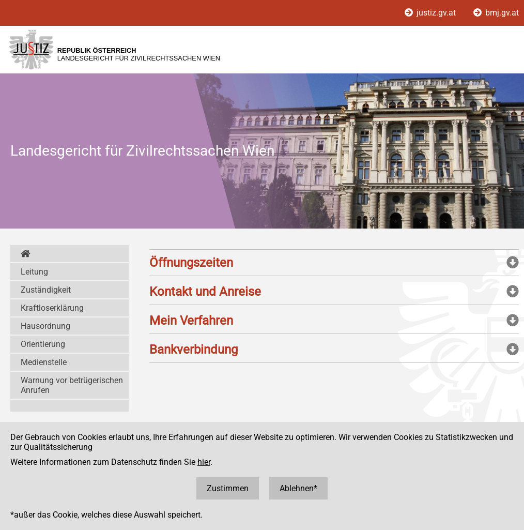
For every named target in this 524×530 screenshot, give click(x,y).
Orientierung (43, 344)
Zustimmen (228, 488)
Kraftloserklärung (52, 308)
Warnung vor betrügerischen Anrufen (72, 385)
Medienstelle (44, 362)
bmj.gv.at (496, 13)
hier (203, 462)
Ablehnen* (298, 488)
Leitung (34, 272)
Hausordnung (45, 326)
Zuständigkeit (46, 290)
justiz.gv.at (431, 13)
